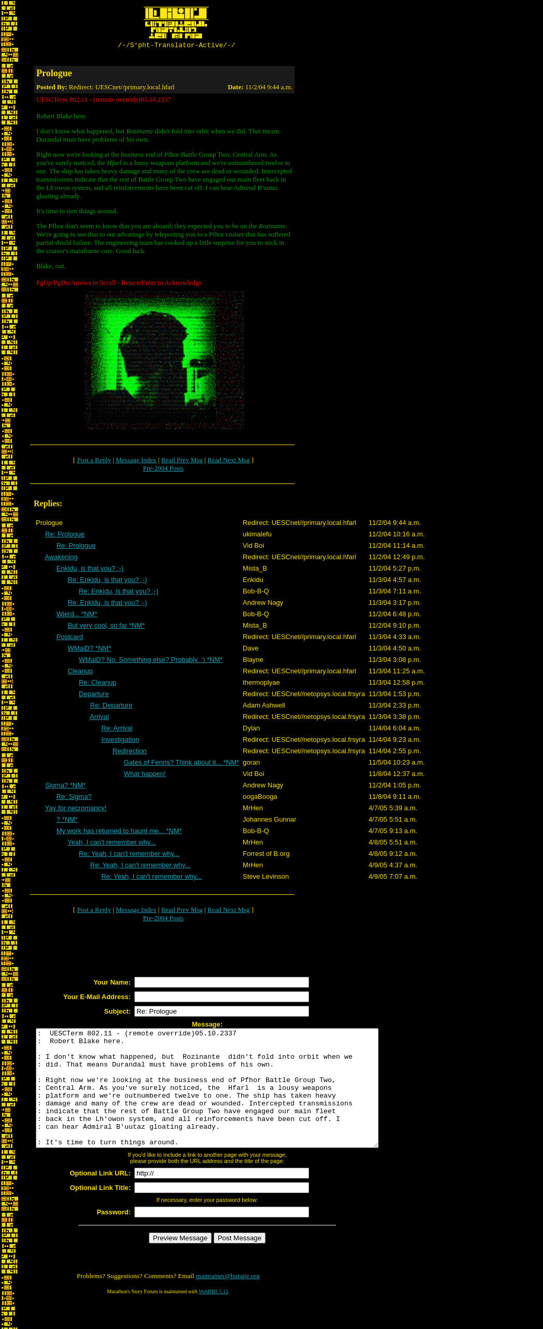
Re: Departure (111, 707)
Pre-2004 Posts (163, 470)
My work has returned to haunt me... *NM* (119, 832)
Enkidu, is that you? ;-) (90, 570)
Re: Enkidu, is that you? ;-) (107, 581)
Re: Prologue (65, 535)
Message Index (136, 461)
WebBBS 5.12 (213, 1316)
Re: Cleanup (97, 684)
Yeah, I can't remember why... (111, 844)
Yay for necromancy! (75, 809)
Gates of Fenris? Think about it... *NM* (181, 764)
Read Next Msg (228, 461)
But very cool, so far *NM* (106, 627)
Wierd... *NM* (77, 615)
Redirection (130, 752)
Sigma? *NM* (65, 787)
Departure (94, 695)
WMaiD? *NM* (89, 650)
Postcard (70, 638)
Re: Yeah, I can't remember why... (129, 855)
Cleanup (79, 672)
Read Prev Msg (182, 461)
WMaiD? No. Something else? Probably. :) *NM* (150, 661)
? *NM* (67, 821)
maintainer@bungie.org (228, 1301)
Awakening (61, 558)
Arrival (99, 718)
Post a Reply (94, 461)
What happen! (145, 775)
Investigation (120, 741)
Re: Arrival (116, 729)
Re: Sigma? (74, 798)
